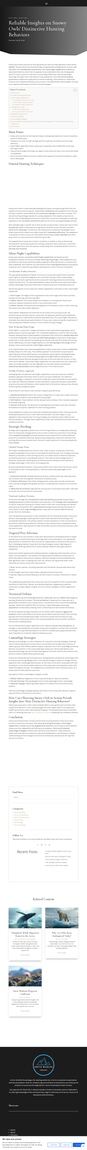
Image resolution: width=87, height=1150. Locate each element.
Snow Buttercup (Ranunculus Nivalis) (56, 865)
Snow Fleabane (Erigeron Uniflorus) (56, 859)
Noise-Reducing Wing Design (24, 102)
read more (25, 955)
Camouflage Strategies (19, 119)
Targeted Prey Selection (19, 114)
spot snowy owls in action (41, 712)
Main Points (15, 93)
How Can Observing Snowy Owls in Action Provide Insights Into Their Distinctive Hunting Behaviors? (42, 123)
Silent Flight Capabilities (20, 98)
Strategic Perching (17, 107)
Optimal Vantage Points (21, 109)
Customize (53, 1145)
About (12, 1132)
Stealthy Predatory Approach (24, 104)
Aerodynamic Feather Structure (24, 100)
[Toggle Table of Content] (74, 90)
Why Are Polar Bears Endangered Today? (58, 856)
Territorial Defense (17, 116)
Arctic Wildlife (31, 939)
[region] (43, 1143)
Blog (24, 939)
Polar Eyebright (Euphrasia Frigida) (56, 862)
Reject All (66, 1145)
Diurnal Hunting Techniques (21, 95)
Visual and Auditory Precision (24, 111)
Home (12, 1130)
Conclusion (15, 126)
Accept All (79, 1145)
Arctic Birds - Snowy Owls (18, 18)
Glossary (14, 1135)
